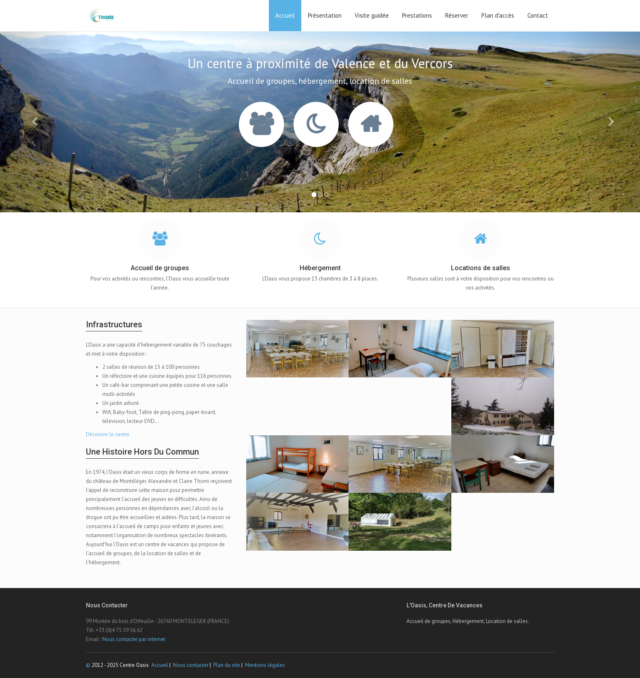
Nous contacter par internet (133, 639)
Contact (537, 15)
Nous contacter (190, 665)
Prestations (417, 15)
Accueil (285, 15)
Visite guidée (372, 15)
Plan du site (226, 665)
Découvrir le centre (107, 434)
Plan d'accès (497, 15)
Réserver (456, 15)
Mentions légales (265, 665)
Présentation (325, 15)
